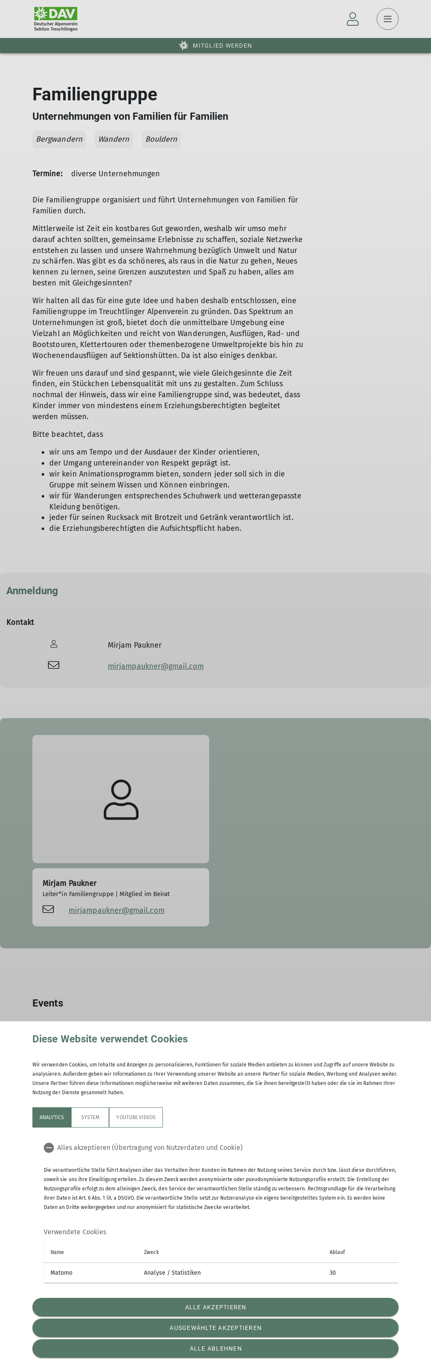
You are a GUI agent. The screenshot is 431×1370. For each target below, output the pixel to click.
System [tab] (90, 1117)
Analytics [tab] (52, 1117)
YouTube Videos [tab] (136, 1117)
